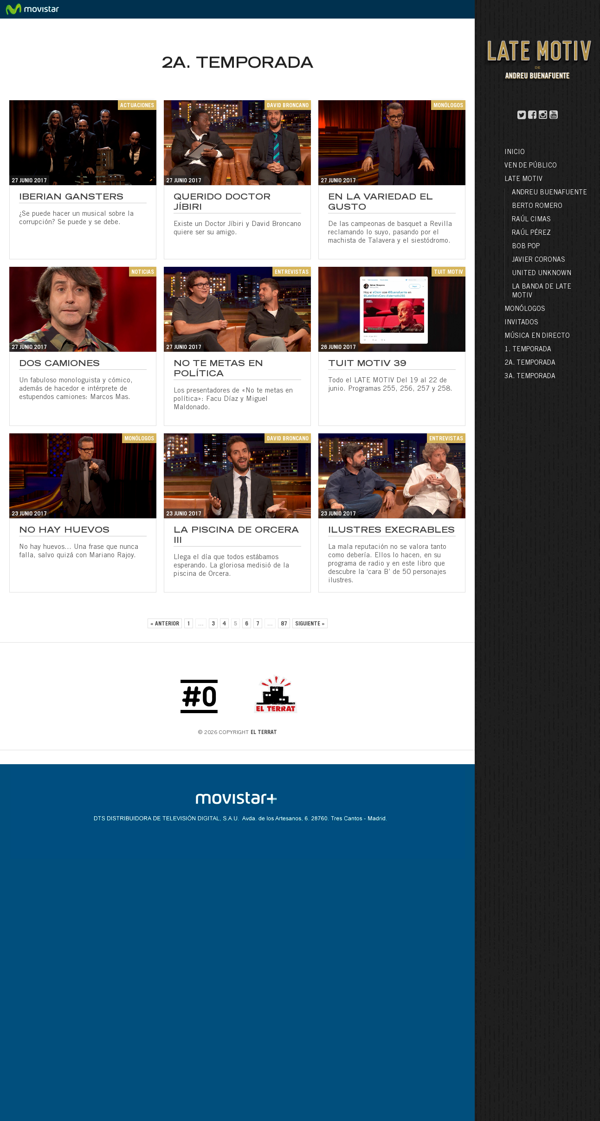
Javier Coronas (538, 260)
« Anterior (164, 624)
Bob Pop (526, 247)
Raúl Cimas (531, 220)
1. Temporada (527, 350)
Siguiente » (310, 624)
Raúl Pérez (531, 233)
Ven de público (530, 166)
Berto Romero (537, 206)
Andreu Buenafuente (549, 193)
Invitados (521, 323)
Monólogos (524, 309)
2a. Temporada (529, 363)
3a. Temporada (529, 377)
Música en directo (537, 336)
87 (284, 624)
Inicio (514, 152)
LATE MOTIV (523, 179)
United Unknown (541, 274)
